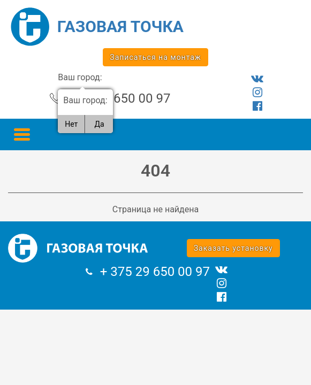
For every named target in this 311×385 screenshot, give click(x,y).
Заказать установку (233, 248)
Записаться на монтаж (155, 57)
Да (99, 124)
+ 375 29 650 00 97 (115, 98)
